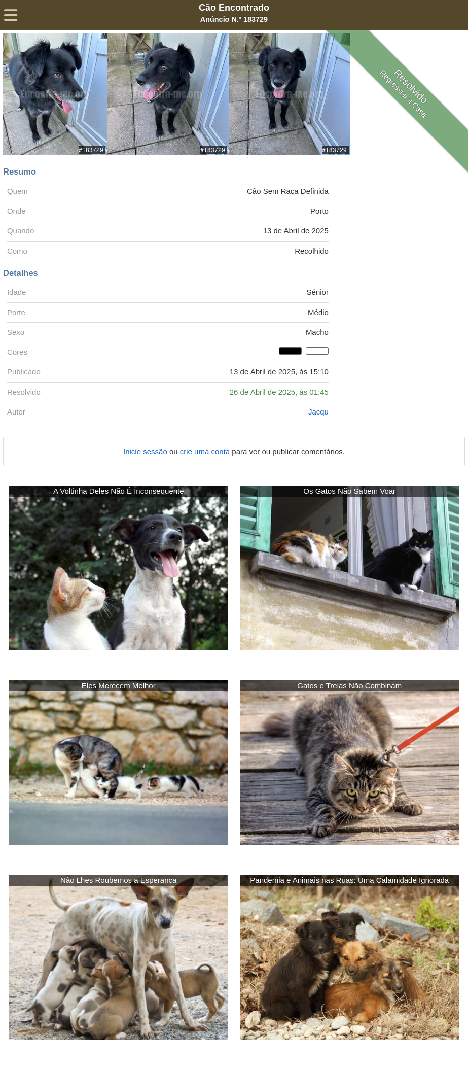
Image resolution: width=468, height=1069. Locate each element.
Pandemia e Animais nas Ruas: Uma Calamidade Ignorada (349, 880)
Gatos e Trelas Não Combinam (349, 685)
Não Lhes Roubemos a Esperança (118, 880)
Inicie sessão (146, 451)
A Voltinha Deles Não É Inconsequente (118, 491)
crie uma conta (206, 451)
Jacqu (318, 411)
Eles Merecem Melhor (119, 685)
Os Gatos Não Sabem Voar (349, 491)
